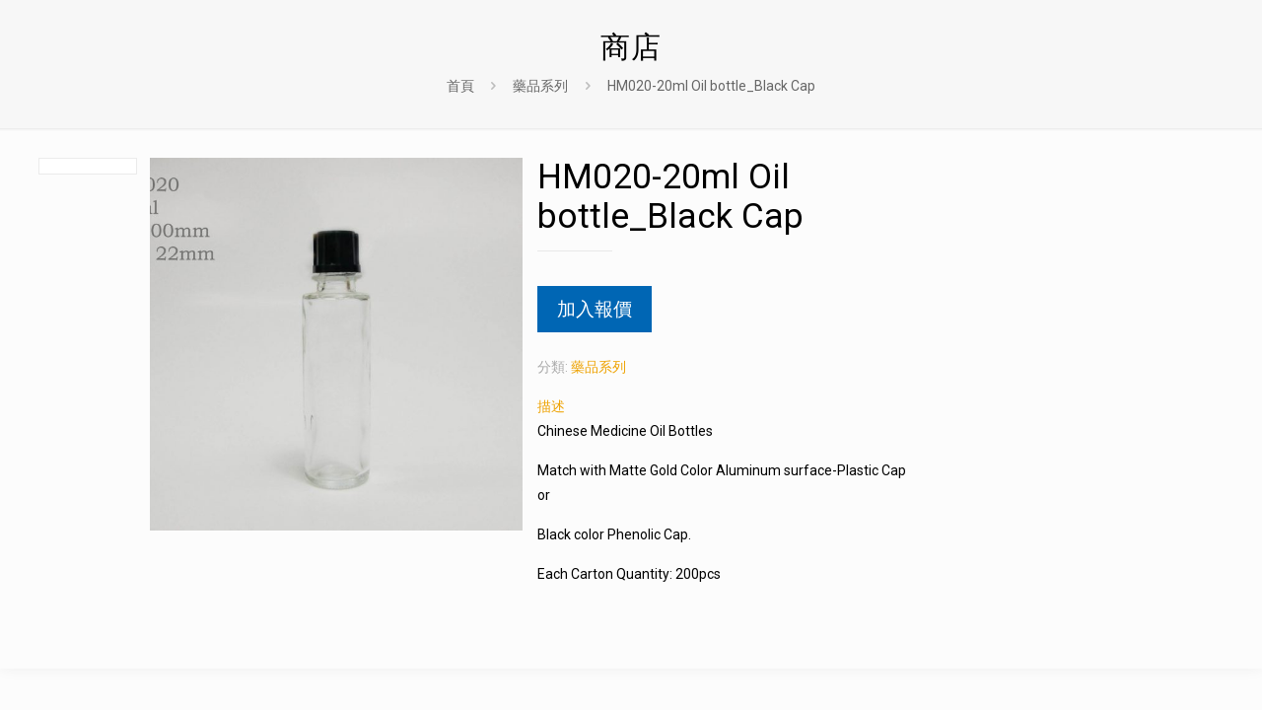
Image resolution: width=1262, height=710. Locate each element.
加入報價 (594, 309)
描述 (551, 406)
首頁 (460, 86)
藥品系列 (540, 86)
